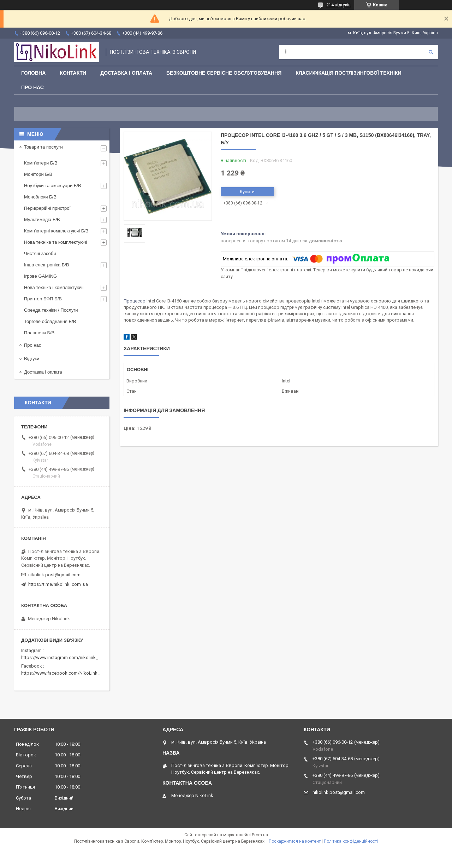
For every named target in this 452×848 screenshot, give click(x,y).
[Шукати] (431, 52)
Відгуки (31, 358)
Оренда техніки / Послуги (51, 310)
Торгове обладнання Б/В (50, 321)
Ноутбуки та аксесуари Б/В (52, 185)
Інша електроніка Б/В (46, 264)
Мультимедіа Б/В (42, 219)
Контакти (73, 73)
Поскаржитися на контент (295, 841)
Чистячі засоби (40, 253)
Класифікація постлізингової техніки (348, 73)
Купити (247, 191)
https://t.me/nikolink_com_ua (58, 584)
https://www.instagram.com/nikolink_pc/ (63, 657)
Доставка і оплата (126, 73)
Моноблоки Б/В (40, 197)
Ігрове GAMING (40, 276)
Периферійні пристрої (47, 208)
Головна (33, 73)
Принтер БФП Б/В (43, 298)
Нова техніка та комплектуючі (55, 242)
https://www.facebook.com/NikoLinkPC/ (63, 673)
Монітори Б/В (38, 174)
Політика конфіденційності (351, 841)
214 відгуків (338, 4)
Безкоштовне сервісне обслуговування (223, 73)
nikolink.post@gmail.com (54, 574)
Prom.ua (260, 834)
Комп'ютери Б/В (41, 163)
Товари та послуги (43, 147)
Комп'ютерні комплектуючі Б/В (56, 230)
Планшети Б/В (39, 332)
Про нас (32, 87)
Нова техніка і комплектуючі (53, 287)
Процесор (134, 301)
